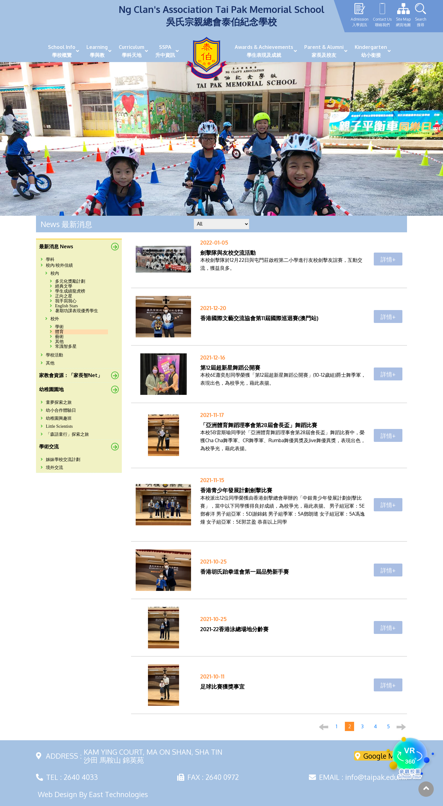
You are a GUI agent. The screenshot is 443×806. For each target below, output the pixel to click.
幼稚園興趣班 (56, 418)
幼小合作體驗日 (58, 410)
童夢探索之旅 (56, 402)
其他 (47, 363)
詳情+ (388, 259)
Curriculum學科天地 (131, 51)
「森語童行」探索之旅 (65, 434)
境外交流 (52, 467)
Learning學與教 (97, 51)
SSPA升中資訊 (165, 51)
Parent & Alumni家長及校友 (324, 51)
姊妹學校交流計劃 (60, 459)
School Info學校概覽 (61, 51)
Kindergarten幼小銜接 (371, 51)
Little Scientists (57, 426)
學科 (47, 259)
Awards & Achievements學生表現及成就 (264, 51)
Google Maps (380, 755)
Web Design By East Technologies (93, 794)
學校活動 (52, 355)
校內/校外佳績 (57, 265)
